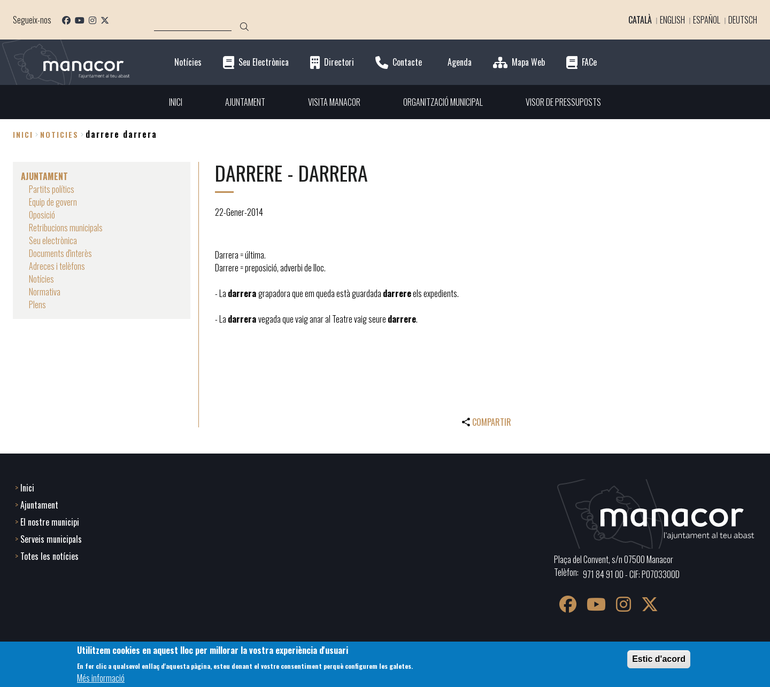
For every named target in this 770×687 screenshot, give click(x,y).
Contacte (407, 62)
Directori (339, 62)
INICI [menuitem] (175, 102)
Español (706, 19)
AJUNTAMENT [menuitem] (245, 102)
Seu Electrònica (263, 62)
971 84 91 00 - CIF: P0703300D (631, 574)
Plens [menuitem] (37, 304)
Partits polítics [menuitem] (51, 189)
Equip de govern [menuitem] (53, 202)
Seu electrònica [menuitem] (53, 240)
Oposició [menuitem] (42, 214)
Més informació (101, 678)
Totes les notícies (49, 556)
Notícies (188, 62)
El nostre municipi (49, 522)
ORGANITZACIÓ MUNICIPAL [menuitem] (443, 102)
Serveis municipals (51, 539)
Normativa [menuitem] (44, 291)
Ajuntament (39, 504)
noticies (59, 134)
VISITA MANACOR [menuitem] (334, 102)
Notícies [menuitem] (41, 278)
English (672, 19)
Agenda (460, 62)
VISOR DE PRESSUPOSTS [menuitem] (563, 102)
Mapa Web (528, 62)
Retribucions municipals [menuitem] (66, 227)
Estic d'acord (659, 658)
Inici (23, 134)
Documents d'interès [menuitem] (60, 253)
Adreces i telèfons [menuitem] (57, 266)
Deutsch (742, 19)
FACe (589, 62)
